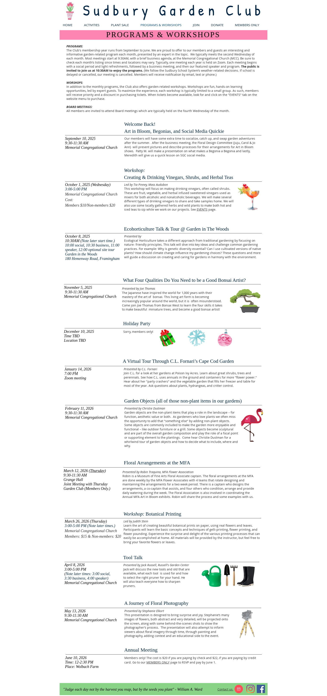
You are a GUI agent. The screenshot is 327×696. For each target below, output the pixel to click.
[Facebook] (261, 689)
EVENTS (202, 209)
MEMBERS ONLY (158, 662)
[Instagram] (250, 689)
